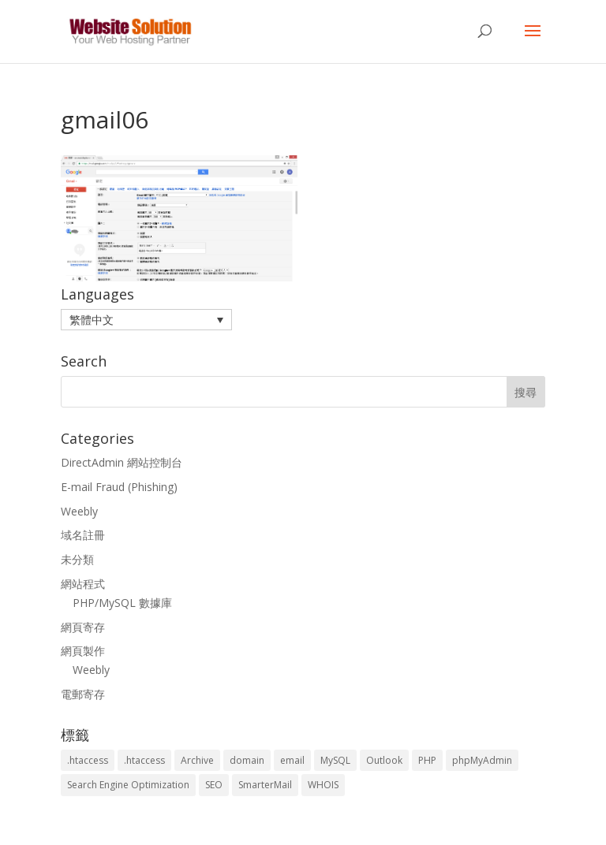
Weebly (79, 511)
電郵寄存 (83, 694)
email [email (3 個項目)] (292, 760)
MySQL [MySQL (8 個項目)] (335, 760)
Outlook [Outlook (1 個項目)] (384, 760)
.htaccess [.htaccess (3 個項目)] (87, 760)
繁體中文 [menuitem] (91, 319)
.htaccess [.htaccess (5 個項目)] (144, 760)
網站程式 (83, 583)
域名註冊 (83, 534)
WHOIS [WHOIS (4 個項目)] (323, 784)
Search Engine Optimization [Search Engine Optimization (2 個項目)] (128, 784)
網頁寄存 (83, 627)
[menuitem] (146, 319)
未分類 (77, 559)
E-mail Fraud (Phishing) (119, 486)
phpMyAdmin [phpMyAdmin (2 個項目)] (482, 760)
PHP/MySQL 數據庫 (122, 602)
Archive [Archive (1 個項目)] (197, 760)
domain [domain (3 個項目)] (247, 760)
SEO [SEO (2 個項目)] (214, 784)
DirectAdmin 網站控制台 (121, 462)
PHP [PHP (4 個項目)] (427, 760)
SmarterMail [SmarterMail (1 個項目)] (265, 784)
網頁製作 (83, 650)
